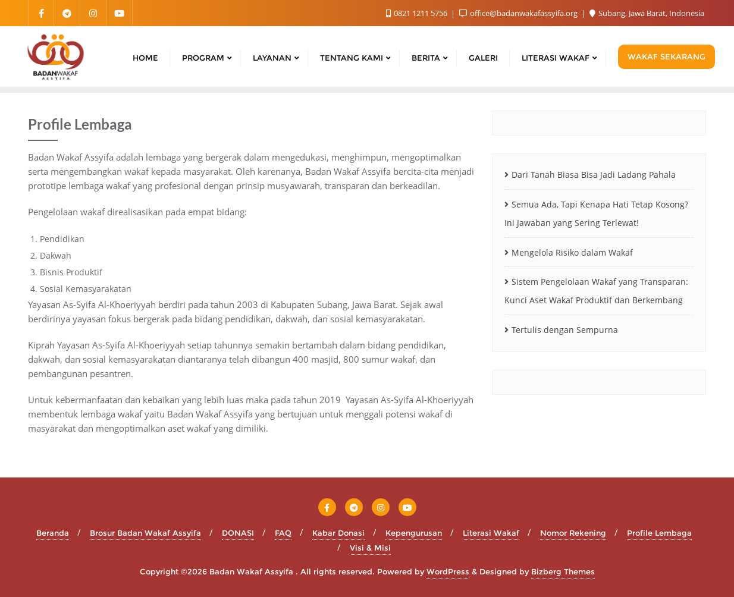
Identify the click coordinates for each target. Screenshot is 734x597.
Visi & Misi (370, 547)
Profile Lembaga (659, 533)
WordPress (447, 571)
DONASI (238, 533)
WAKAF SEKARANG (666, 56)
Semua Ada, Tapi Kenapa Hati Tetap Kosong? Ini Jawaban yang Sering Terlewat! (596, 213)
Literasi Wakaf (491, 533)
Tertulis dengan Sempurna (565, 329)
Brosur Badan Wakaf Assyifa (145, 533)
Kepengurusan (413, 533)
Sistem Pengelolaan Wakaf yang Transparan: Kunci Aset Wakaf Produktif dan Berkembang (596, 291)
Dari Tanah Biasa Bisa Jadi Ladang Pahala (594, 174)
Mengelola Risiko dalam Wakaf (572, 252)
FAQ (283, 533)
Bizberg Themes (563, 571)
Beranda (52, 533)
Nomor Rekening (573, 533)
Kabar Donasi (338, 533)
